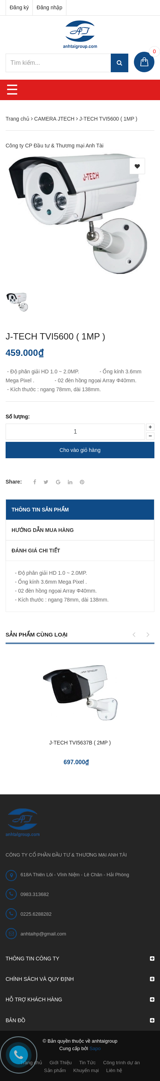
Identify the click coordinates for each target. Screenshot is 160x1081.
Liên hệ (114, 1070)
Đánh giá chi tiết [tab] (36, 551)
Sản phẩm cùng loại (37, 634)
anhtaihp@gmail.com (43, 934)
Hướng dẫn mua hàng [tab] (43, 530)
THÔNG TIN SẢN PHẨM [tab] (40, 510)
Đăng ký (19, 7)
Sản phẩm (55, 1070)
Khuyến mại (86, 1070)
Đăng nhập (49, 7)
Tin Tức (87, 1062)
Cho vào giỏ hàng (80, 450)
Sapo (95, 1048)
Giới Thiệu (61, 1062)
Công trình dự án (121, 1062)
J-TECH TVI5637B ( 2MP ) (80, 743)
